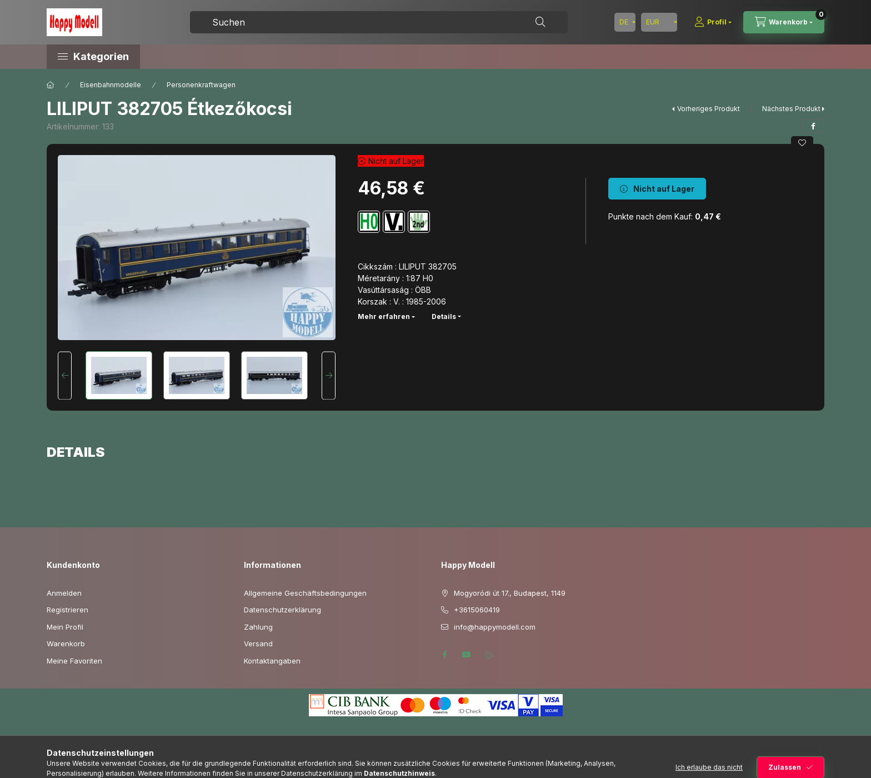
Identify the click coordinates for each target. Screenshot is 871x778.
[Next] (329, 375)
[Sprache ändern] (624, 22)
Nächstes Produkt (791, 108)
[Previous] (65, 375)
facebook (444, 655)
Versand (258, 643)
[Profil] (713, 22)
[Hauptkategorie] (50, 85)
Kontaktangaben (272, 660)
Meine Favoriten (74, 660)
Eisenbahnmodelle (110, 85)
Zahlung (258, 626)
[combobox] (379, 22)
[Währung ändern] (659, 22)
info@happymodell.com (494, 626)
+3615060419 (477, 609)
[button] (141, 56)
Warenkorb (66, 643)
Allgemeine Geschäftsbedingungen (305, 593)
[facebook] (813, 126)
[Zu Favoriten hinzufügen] (802, 142)
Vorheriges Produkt (708, 108)
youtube (466, 655)
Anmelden (64, 593)
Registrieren (67, 609)
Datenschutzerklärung (282, 609)
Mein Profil (65, 626)
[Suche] (540, 22)
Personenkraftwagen (201, 85)
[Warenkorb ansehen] (783, 22)
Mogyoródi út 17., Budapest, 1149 (509, 593)
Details (444, 316)
